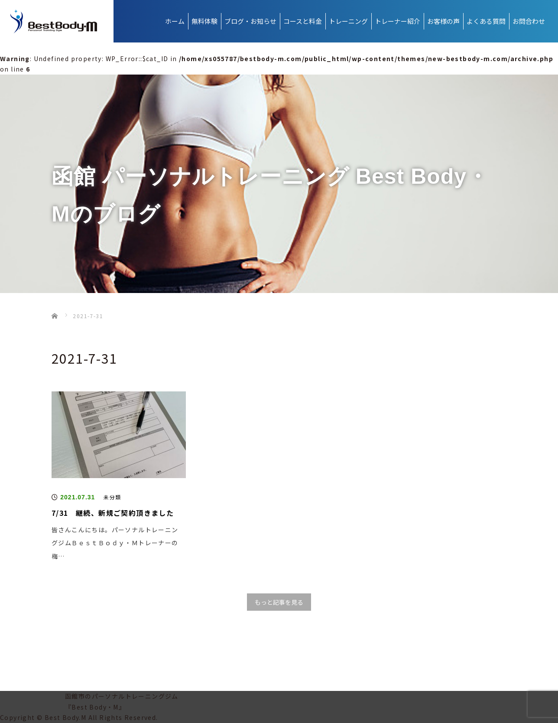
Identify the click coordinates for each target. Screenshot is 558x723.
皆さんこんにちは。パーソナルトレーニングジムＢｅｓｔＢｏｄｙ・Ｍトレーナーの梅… (115, 543)
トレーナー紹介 (397, 21)
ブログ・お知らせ (250, 21)
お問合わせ (529, 21)
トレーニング (348, 21)
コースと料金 (302, 21)
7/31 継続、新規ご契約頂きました (113, 513)
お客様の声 (443, 21)
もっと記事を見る (279, 602)
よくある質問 (486, 21)
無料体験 (204, 21)
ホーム (175, 21)
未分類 (112, 497)
